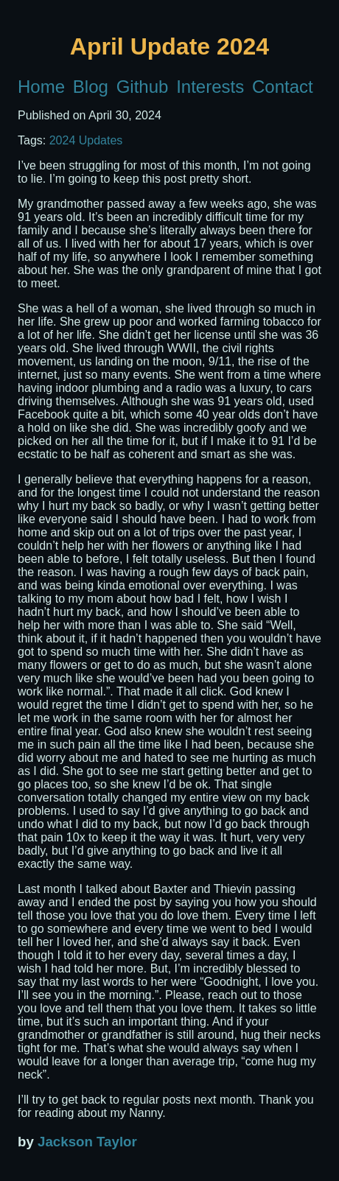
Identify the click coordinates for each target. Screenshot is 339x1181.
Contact (282, 87)
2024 (62, 140)
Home (41, 87)
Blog (90, 87)
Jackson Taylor (87, 1141)
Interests (210, 87)
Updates (101, 140)
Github (142, 87)
